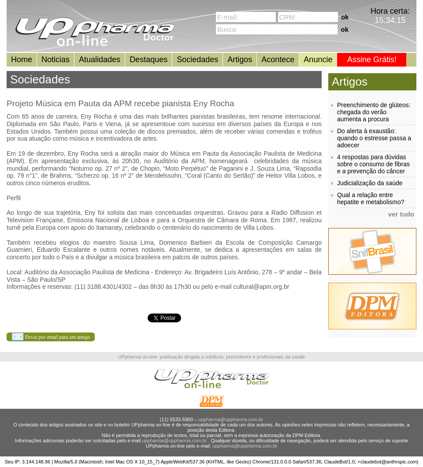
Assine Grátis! (372, 59)
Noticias (55, 59)
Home (21, 59)
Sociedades (197, 59)
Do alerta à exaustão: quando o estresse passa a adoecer (374, 138)
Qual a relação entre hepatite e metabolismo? (370, 198)
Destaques (148, 59)
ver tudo (401, 214)
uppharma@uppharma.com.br (230, 419)
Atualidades (99, 59)
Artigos (239, 59)
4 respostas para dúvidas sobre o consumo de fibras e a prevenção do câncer (373, 164)
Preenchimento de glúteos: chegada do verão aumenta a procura (374, 112)
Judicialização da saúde (370, 183)
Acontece (277, 59)
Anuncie (318, 59)
